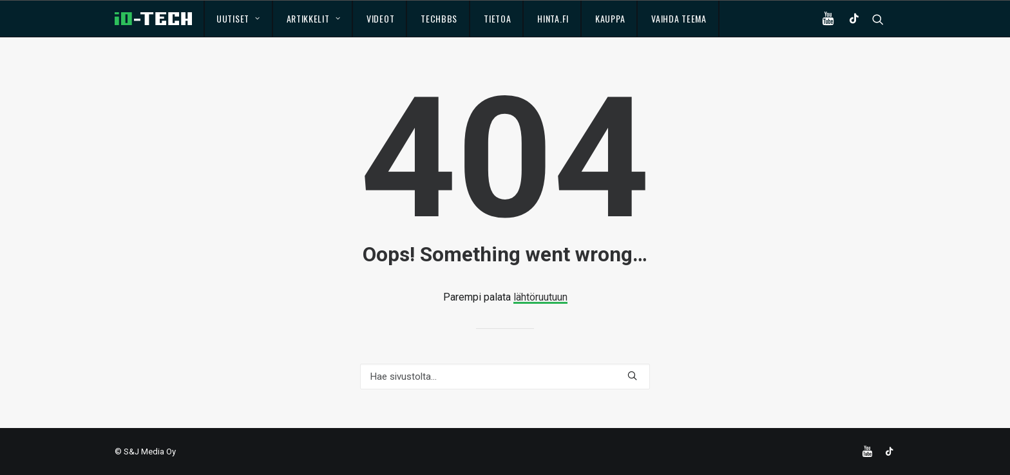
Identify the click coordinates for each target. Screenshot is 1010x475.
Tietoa (497, 18)
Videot (380, 18)
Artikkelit (314, 18)
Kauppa (610, 18)
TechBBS (439, 18)
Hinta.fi (553, 18)
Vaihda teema (678, 18)
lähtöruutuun (540, 297)
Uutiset (238, 18)
